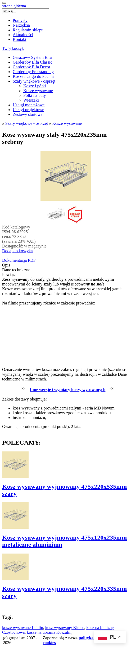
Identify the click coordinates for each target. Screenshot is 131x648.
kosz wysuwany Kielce (64, 627)
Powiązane (11, 274)
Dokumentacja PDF (19, 260)
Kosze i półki (34, 86)
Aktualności (23, 34)
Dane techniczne (16, 270)
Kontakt (19, 39)
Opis (6, 265)
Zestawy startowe (27, 114)
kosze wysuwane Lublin (22, 627)
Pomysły (20, 20)
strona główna (14, 6)
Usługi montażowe (28, 105)
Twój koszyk (13, 48)
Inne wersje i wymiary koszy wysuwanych (68, 389)
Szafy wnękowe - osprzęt (34, 81)
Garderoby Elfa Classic (32, 62)
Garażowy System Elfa (32, 57)
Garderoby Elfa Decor (31, 67)
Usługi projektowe (28, 109)
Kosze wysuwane (38, 90)
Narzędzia (21, 25)
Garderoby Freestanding (33, 71)
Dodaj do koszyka (17, 251)
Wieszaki (31, 100)
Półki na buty (34, 95)
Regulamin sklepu (28, 30)
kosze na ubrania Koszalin (49, 632)
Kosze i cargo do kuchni (33, 76)
